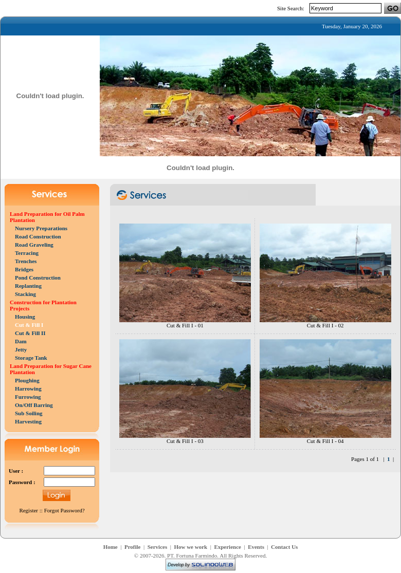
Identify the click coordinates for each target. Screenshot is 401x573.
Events (256, 547)
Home (110, 547)
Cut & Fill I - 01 (185, 325)
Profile (132, 547)
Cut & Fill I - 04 (325, 441)
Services (157, 547)
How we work (190, 547)
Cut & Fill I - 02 (325, 325)
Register (28, 510)
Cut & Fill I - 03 (185, 441)
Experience (227, 547)
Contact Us (284, 547)
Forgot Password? (64, 510)
